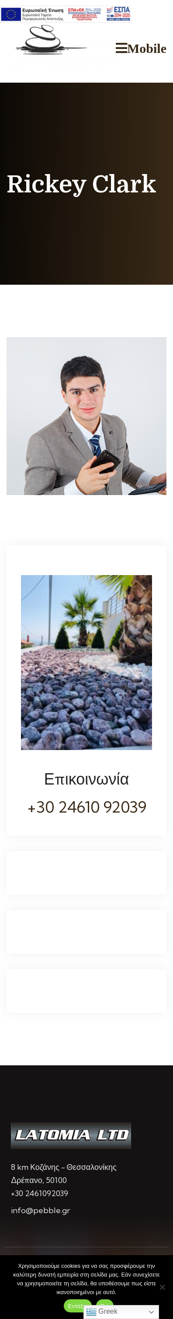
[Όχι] (162, 1287)
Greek (102, 1312)
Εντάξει (77, 1306)
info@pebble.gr (40, 1210)
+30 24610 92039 (86, 807)
